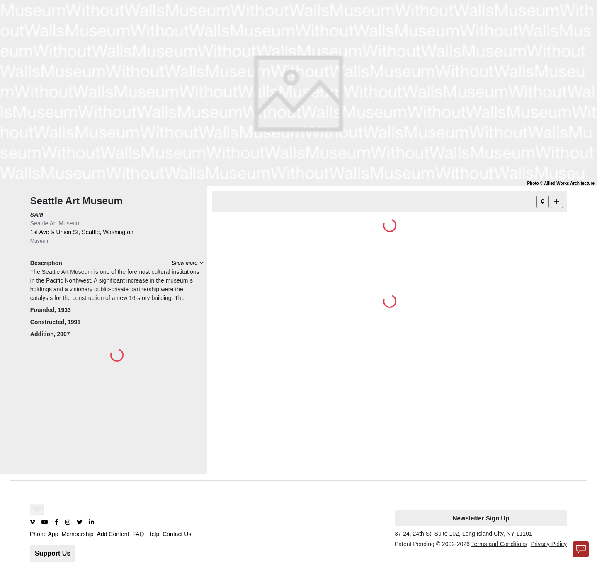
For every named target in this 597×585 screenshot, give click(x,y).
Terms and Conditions (499, 544)
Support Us (52, 553)
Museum (40, 241)
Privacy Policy (549, 544)
